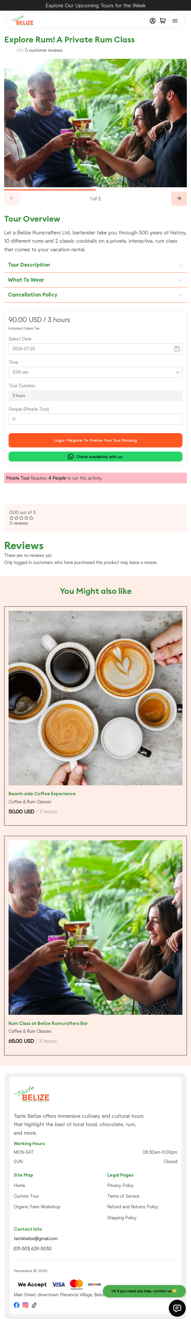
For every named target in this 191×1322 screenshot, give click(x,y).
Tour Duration (22, 385)
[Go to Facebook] (16, 1306)
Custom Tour (26, 1196)
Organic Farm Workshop (37, 1206)
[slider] (95, 189)
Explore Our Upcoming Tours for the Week (96, 5)
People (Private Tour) (29, 409)
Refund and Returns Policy (132, 1206)
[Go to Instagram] (25, 1306)
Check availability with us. (95, 456)
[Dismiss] (188, 2)
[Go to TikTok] (34, 1306)
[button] (162, 20)
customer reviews (43, 50)
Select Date (20, 339)
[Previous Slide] (12, 199)
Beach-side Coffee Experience (42, 794)
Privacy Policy (120, 1185)
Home (19, 1185)
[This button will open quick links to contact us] (177, 1308)
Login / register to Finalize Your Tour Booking (95, 440)
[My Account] (153, 21)
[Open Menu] (175, 20)
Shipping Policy (122, 1217)
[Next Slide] (179, 199)
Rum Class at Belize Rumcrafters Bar (48, 1023)
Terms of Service (123, 1196)
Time (13, 362)
